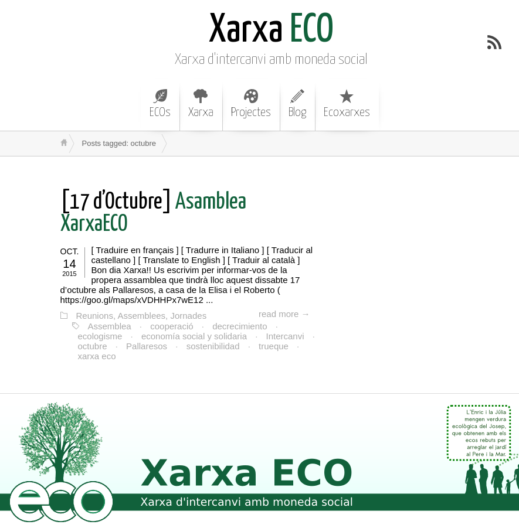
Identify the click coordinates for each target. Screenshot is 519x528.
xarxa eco (97, 356)
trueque (274, 346)
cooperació (171, 326)
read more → (284, 314)
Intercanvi (285, 336)
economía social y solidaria (194, 336)
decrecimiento (239, 326)
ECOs (160, 103)
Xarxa (200, 103)
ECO (271, 31)
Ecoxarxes (347, 103)
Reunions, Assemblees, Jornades (141, 316)
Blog (297, 103)
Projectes (251, 103)
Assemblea (109, 326)
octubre (92, 346)
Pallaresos (146, 346)
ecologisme (100, 336)
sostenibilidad (213, 346)
